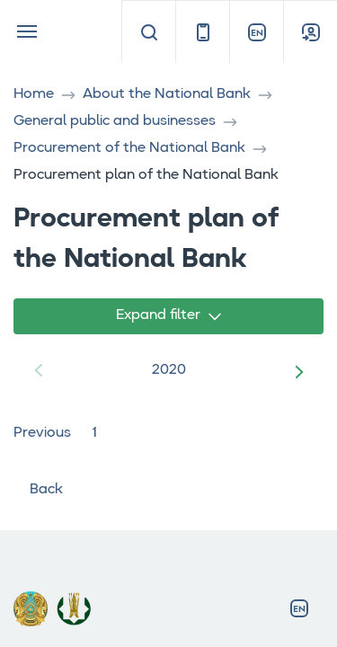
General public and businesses (114, 121)
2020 (169, 370)
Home (33, 94)
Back (38, 490)
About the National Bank (167, 94)
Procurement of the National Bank (129, 148)
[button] (302, 371)
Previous (42, 433)
